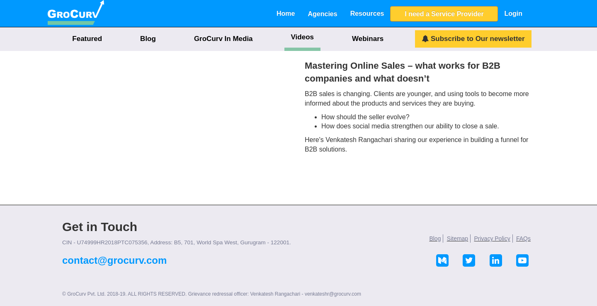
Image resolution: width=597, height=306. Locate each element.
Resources (367, 13)
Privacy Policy (492, 238)
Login (513, 13)
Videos (302, 37)
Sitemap (457, 238)
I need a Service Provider (444, 13)
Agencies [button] (322, 13)
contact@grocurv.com (114, 260)
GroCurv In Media (223, 39)
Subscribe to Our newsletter (473, 39)
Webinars (367, 39)
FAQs (523, 238)
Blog (148, 39)
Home (286, 13)
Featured (87, 39)
